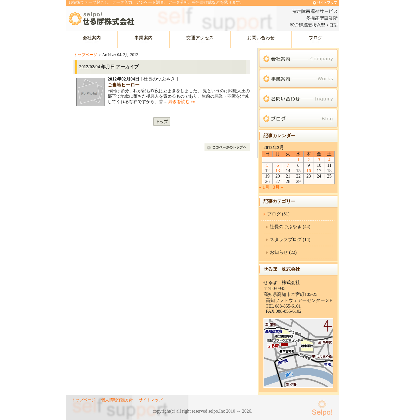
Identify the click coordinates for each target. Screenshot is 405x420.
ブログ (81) (278, 213)
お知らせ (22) (283, 252)
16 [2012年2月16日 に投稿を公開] (308, 170)
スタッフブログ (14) (290, 239)
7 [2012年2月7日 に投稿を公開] (288, 165)
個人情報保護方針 (117, 400)
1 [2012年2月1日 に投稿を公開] (298, 159)
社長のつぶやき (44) (290, 226)
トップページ (85, 55)
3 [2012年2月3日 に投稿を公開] (319, 159)
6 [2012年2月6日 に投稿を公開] (278, 165)
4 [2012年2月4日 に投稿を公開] (329, 159)
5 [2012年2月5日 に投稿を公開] (267, 165)
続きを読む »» (181, 101)
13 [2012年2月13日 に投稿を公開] (277, 170)
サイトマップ (151, 400)
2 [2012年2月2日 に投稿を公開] (309, 159)
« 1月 (264, 187)
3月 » (278, 187)
